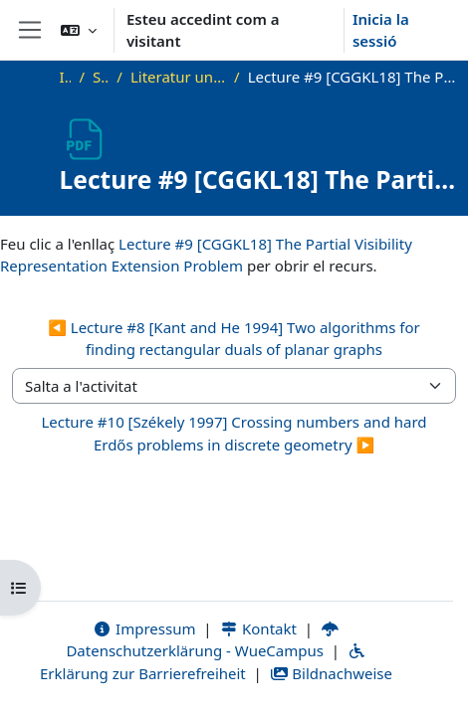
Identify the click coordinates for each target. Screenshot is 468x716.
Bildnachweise (331, 673)
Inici (66, 77)
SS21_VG (101, 77)
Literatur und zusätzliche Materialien (178, 77)
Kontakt (258, 628)
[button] (79, 30)
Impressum (144, 628)
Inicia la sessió (380, 30)
